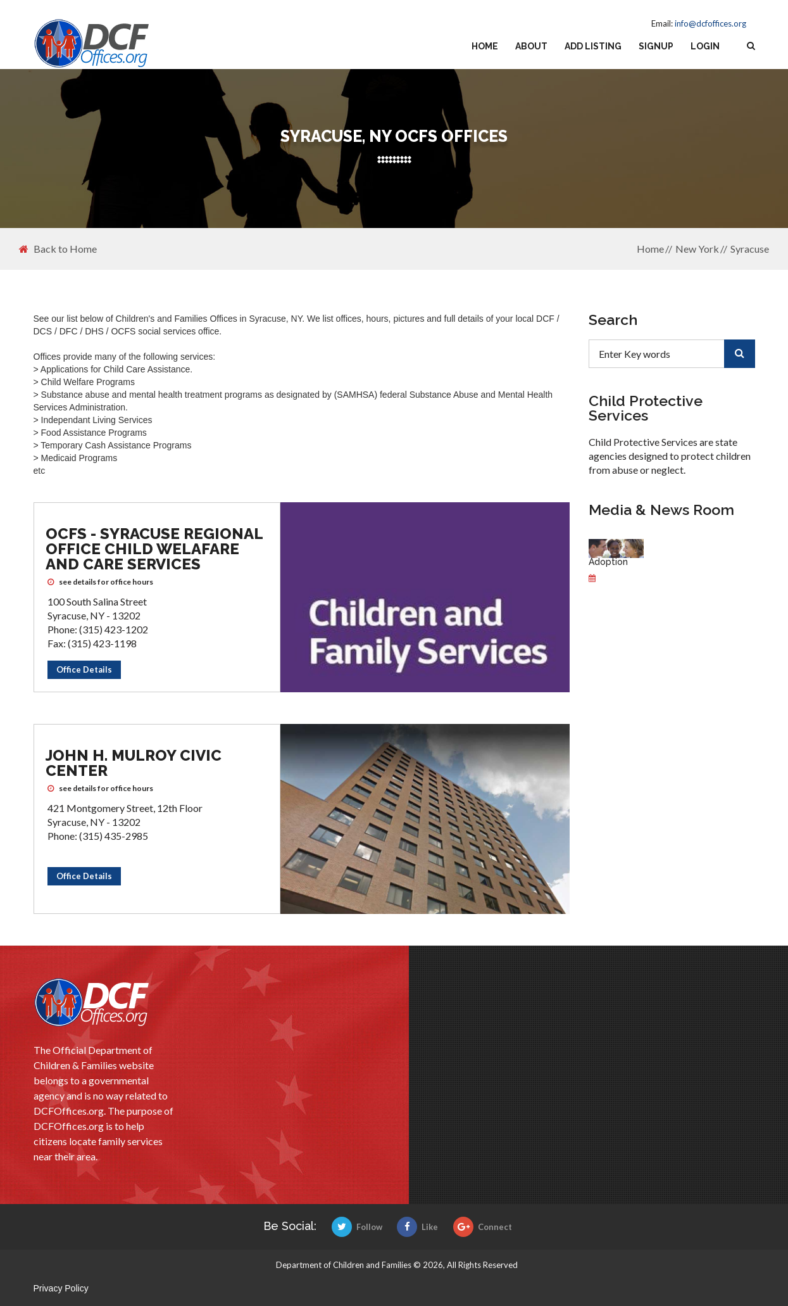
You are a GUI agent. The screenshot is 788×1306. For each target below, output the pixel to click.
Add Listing (593, 46)
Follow (357, 1227)
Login (705, 46)
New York (697, 249)
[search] (739, 353)
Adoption (608, 562)
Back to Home (58, 249)
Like (417, 1227)
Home (485, 46)
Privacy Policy (61, 1288)
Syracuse (749, 249)
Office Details (84, 669)
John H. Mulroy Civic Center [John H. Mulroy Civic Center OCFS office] (134, 763)
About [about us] (531, 46)
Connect (482, 1227)
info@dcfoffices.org (710, 23)
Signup (656, 46)
